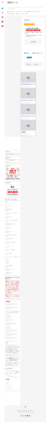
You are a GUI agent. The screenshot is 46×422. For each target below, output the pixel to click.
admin (26, 13)
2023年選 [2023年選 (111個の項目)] (16, 351)
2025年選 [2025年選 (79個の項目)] (13, 352)
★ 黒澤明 (23, 132)
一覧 (41, 53)
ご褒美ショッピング (19, 13)
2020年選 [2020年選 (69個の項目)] (9, 349)
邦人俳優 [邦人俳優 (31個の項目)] (18, 363)
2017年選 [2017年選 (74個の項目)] (8, 348)
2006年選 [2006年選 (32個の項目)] (13, 345)
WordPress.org (9, 388)
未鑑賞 (32, 24)
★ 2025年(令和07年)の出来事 (11, 234)
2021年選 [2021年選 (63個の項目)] (14, 349)
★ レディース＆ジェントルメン (28, 116)
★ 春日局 (8, 326)
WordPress (25, 412)
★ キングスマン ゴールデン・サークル (28, 100)
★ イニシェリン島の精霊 (10, 249)
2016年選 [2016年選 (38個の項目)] (18, 346)
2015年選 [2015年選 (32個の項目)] (14, 346)
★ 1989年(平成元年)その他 (11, 334)
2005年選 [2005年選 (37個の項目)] (10, 345)
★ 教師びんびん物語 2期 (11, 323)
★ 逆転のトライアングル (10, 269)
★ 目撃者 (7, 261)
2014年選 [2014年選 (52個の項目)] (11, 346)
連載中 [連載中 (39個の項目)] (12, 363)
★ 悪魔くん (8, 316)
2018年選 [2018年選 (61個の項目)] (13, 348)
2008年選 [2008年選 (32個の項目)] (16, 345)
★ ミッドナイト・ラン (9, 245)
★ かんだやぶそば (8, 231)
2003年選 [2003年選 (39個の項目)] (7, 345)
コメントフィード (9, 386)
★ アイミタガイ (8, 216)
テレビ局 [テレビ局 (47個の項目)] (9, 355)
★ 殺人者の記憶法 (8, 209)
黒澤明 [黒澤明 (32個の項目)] (17, 365)
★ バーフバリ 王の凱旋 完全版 (11, 220)
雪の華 (34, 41)
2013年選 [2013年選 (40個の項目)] (7, 346)
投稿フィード (9, 384)
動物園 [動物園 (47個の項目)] (13, 358)
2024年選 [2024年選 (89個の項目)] (8, 352)
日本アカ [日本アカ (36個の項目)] (7, 360)
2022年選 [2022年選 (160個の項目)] (9, 351)
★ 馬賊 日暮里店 (8, 272)
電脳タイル (12, 2)
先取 (35, 53)
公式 (37, 30)
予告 (29, 30)
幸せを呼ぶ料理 (10, 13)
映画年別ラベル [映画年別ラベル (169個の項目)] (11, 361)
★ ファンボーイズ (8, 205)
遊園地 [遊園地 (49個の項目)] (15, 363)
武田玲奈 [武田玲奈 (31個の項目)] (15, 362)
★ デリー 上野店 (8, 253)
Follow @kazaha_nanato (12, 376)
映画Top (27, 53)
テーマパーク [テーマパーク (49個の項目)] (14, 355)
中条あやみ (29, 57)
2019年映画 (27, 24)
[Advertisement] (12, 143)
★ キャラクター (8, 227)
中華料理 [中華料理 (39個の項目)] (11, 357)
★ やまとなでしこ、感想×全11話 (11, 212)
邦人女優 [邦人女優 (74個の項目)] (7, 365)
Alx (32, 412)
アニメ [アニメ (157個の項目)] (15, 354)
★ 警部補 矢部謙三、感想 (10, 223)
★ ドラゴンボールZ (10, 319)
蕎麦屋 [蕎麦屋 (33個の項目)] (10, 363)
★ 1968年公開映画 (9, 265)
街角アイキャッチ (36, 11)
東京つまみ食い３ (11, 11)
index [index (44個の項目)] (11, 354)
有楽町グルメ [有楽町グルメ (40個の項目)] (11, 362)
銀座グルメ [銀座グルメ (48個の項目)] (13, 365)
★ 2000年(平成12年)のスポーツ (12, 307)
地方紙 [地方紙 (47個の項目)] (16, 358)
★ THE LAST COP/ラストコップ (28, 84)
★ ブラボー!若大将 (8, 238)
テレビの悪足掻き (28, 11)
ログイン (8, 381)
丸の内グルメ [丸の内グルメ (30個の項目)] (16, 357)
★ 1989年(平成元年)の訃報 (11, 330)
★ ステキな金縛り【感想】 (10, 242)
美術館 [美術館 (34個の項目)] (7, 363)
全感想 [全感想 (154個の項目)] (9, 358)
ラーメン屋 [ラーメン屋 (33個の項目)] (8, 357)
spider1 (35, 22)
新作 (38, 53)
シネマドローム (19, 11)
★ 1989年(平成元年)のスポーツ (12, 337)
